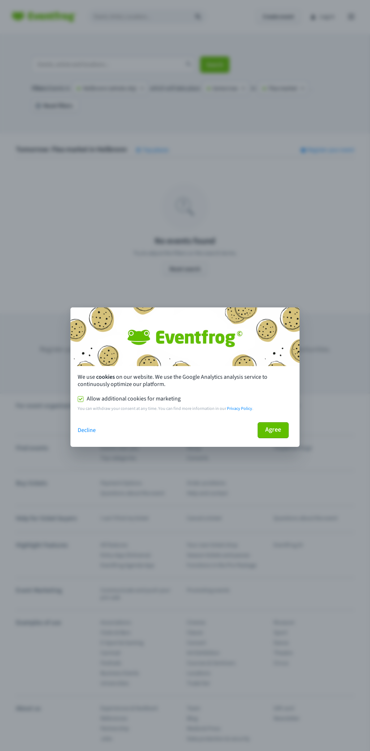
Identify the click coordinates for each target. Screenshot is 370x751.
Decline (87, 430)
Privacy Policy (239, 409)
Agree (273, 429)
